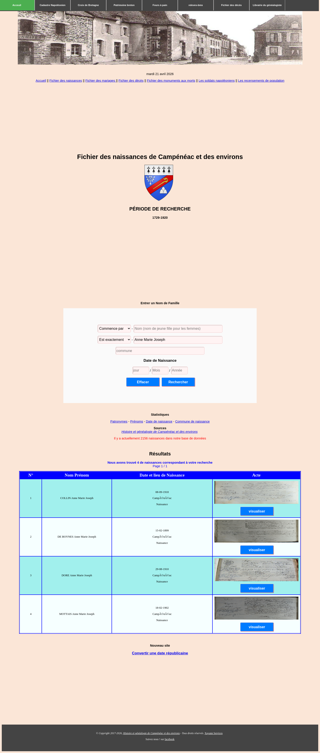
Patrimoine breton (124, 5)
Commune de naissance (192, 421)
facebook (169, 739)
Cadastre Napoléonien (52, 5)
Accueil (41, 80)
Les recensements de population (261, 80)
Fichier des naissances (65, 80)
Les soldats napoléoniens (217, 80)
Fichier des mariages (100, 80)
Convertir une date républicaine (160, 653)
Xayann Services (214, 733)
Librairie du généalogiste (267, 5)
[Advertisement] (160, 118)
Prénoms (136, 421)
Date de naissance (159, 421)
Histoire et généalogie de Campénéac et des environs (160, 431)
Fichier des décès (231, 5)
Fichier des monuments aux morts (171, 80)
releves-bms (195, 5)
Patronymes (118, 421)
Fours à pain (160, 5)
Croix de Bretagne (88, 5)
